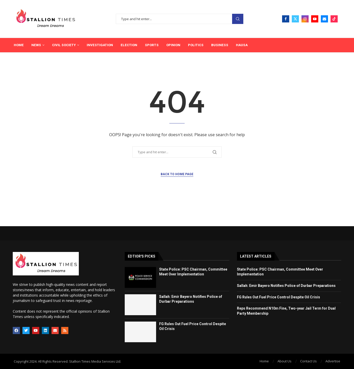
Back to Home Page (177, 174)
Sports (152, 45)
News (36, 45)
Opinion (173, 45)
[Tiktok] (334, 18)
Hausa (242, 45)
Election (129, 45)
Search (237, 19)
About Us (284, 361)
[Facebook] (285, 18)
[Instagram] (305, 18)
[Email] (324, 18)
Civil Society (64, 45)
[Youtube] (314, 18)
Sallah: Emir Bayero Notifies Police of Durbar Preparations (286, 286)
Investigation (100, 45)
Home (19, 45)
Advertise (332, 361)
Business (219, 45)
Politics (196, 45)
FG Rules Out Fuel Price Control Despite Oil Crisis (278, 297)
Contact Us (308, 361)
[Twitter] (295, 18)
